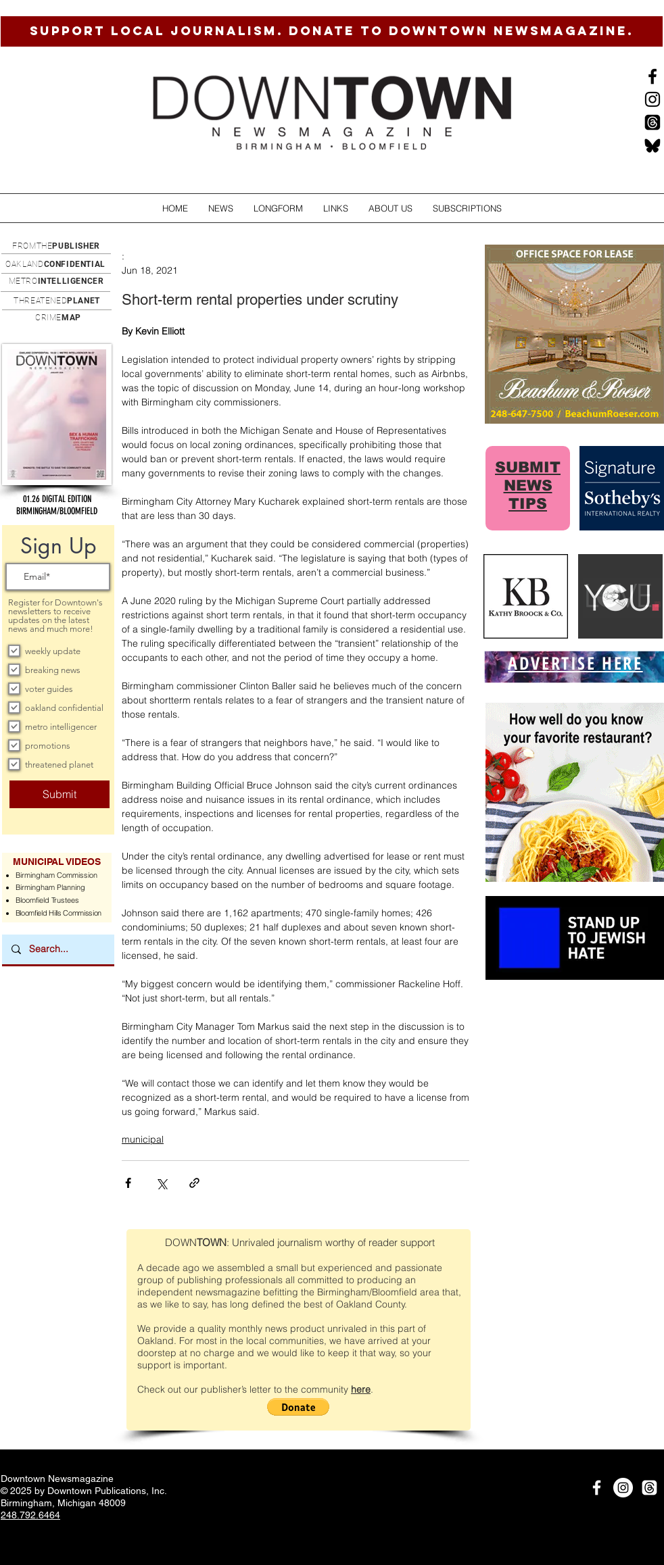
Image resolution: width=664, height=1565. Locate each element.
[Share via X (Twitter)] (161, 1182)
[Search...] (57, 949)
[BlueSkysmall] (652, 145)
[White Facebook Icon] (597, 1487)
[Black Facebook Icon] (652, 76)
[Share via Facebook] (128, 1182)
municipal (143, 1139)
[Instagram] (652, 99)
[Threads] (652, 122)
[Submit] (59, 794)
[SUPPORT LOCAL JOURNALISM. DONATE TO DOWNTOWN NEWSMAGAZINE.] (332, 31)
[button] (220, 208)
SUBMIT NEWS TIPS (528, 485)
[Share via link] (194, 1182)
